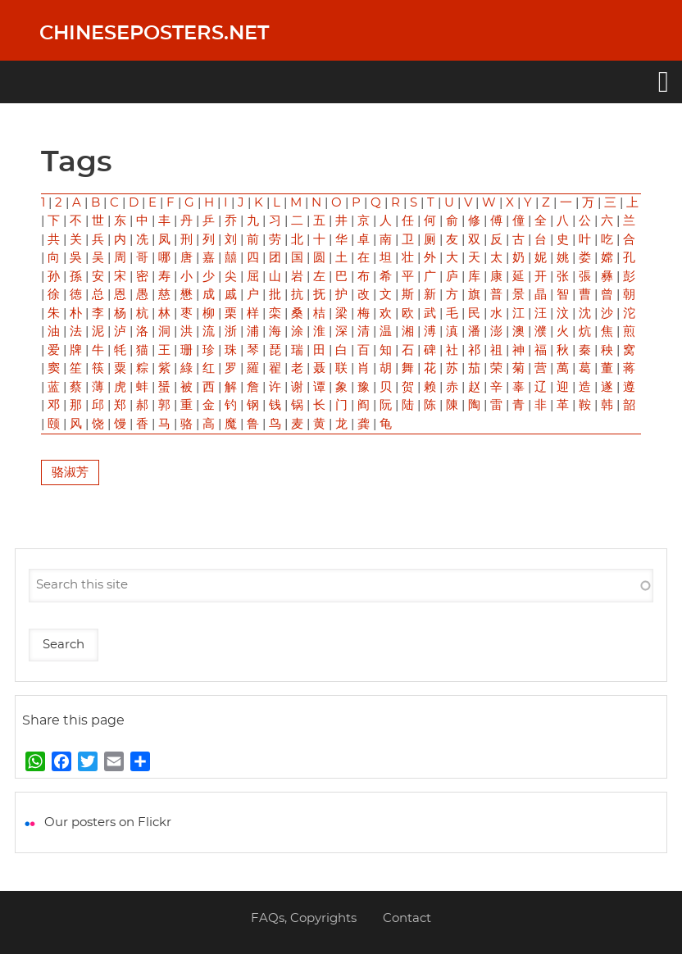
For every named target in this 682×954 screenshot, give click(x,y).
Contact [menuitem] (407, 918)
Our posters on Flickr (107, 822)
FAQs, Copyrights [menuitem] (304, 918)
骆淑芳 (70, 472)
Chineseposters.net (154, 33)
